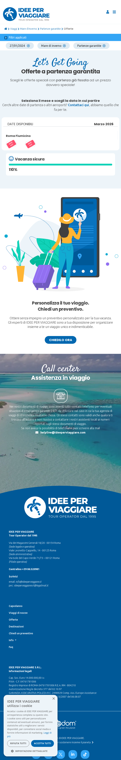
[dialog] (31, 725)
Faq (11, 647)
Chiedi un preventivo (21, 633)
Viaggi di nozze (18, 612)
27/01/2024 (20, 45)
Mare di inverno (53, 45)
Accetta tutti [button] (42, 743)
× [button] (53, 698)
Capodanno (15, 606)
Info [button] (11, 640)
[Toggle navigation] (114, 12)
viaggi (13, 28)
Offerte (13, 619)
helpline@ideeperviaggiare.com (63, 432)
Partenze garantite (50, 28)
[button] (30, 751)
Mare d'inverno (28, 28)
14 (11, 144)
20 (30, 144)
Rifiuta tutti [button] (18, 743)
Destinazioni (16, 626)
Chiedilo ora (60, 340)
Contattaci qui (78, 105)
